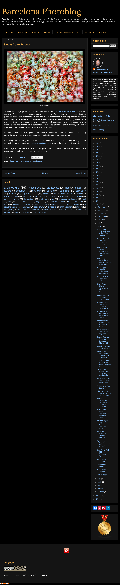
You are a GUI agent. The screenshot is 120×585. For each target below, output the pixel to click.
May (99, 479)
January (101, 492)
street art (35, 209)
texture (39, 161)
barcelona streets (56, 202)
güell (6, 204)
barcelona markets (11, 199)
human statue (66, 194)
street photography (40, 212)
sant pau (43, 199)
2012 (98, 188)
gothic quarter (41, 204)
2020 (98, 162)
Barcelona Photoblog (41, 11)
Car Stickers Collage (101, 471)
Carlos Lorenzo (102, 69)
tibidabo (63, 196)
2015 (98, 178)
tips (52, 199)
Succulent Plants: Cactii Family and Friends (103, 381)
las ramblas (65, 191)
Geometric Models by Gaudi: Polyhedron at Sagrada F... (104, 241)
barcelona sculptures (68, 199)
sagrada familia (29, 193)
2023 (98, 153)
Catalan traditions (23, 202)
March (100, 485)
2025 (98, 146)
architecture (12, 187)
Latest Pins (89, 32)
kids (9, 202)
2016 (98, 175)
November (102, 210)
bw (55, 194)
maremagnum (66, 207)
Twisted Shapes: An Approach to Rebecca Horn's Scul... (104, 363)
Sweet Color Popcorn (101, 460)
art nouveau (53, 188)
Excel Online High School (102, 126)
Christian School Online (102, 116)
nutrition (18, 161)
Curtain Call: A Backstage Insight (102, 279)
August (100, 220)
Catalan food (76, 196)
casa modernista (66, 209)
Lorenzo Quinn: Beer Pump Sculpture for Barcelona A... (103, 305)
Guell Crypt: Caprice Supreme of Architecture (102, 270)
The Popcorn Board (66, 112)
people (50, 191)
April (99, 482)
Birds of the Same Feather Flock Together (104, 332)
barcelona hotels (49, 209)
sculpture (37, 191)
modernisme (35, 188)
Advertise (35, 32)
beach (79, 194)
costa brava (39, 207)
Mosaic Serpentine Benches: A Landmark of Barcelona (102, 402)
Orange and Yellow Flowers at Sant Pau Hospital (103, 232)
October (101, 213)
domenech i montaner (60, 204)
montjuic (15, 204)
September (102, 217)
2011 (98, 191)
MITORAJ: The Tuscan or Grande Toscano (102, 435)
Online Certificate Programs (103, 120)
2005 (98, 499)
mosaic (52, 196)
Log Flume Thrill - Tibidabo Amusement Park (103, 453)
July (99, 223)
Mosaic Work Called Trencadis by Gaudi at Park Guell (103, 251)
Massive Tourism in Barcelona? (103, 347)
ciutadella (52, 207)
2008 (98, 201)
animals (12, 193)
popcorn (26, 161)
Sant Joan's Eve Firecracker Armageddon (103, 297)
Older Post (80, 173)
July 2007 (40, 202)
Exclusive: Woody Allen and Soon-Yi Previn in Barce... (104, 324)
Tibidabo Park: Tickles (102, 465)
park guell (8, 209)
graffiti (16, 212)
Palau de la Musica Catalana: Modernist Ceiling (101, 413)
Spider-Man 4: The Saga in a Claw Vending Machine (103, 444)
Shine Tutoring (98, 130)
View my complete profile (102, 72)
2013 (98, 185)
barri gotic (81, 191)
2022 (98, 156)
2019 (98, 166)
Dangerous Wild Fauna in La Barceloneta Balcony (103, 314)
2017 (98, 172)
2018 (98, 169)
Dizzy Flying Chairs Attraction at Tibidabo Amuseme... (102, 288)
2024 (98, 149)
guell (84, 199)
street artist (21, 191)
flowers (7, 191)
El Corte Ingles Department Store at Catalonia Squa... (102, 424)
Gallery (47, 32)
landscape (40, 196)
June (100, 226)
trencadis (27, 204)
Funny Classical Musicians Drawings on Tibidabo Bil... (103, 340)
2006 (98, 496)
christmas (26, 207)
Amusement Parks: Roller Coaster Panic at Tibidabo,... (103, 354)
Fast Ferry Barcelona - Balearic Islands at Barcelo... (104, 261)
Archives (9, 32)
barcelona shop (75, 202)
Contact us (22, 32)
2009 (98, 198)
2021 (98, 159)
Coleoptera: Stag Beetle (103, 387)
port (23, 196)
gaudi (78, 188)
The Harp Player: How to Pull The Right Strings (104, 393)
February (101, 488)
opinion (77, 204)
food (12, 161)
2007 (98, 204)
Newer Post (10, 173)
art (31, 196)
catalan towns (22, 209)
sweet (32, 161)
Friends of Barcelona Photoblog (67, 32)
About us (102, 32)
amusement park (11, 196)
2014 (98, 182)
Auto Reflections (103, 475)
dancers (46, 194)
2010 (98, 195)
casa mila (26, 212)
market (79, 207)
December (102, 207)
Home (45, 173)
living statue (29, 199)
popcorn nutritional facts (41, 143)
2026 (98, 143)
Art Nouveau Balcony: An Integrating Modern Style (103, 372)
